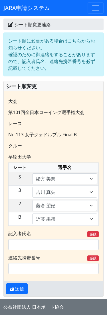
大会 (12, 101)
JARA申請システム (26, 8)
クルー (15, 146)
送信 (19, 289)
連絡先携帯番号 (53, 258)
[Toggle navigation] (96, 8)
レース (15, 123)
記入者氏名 (53, 233)
